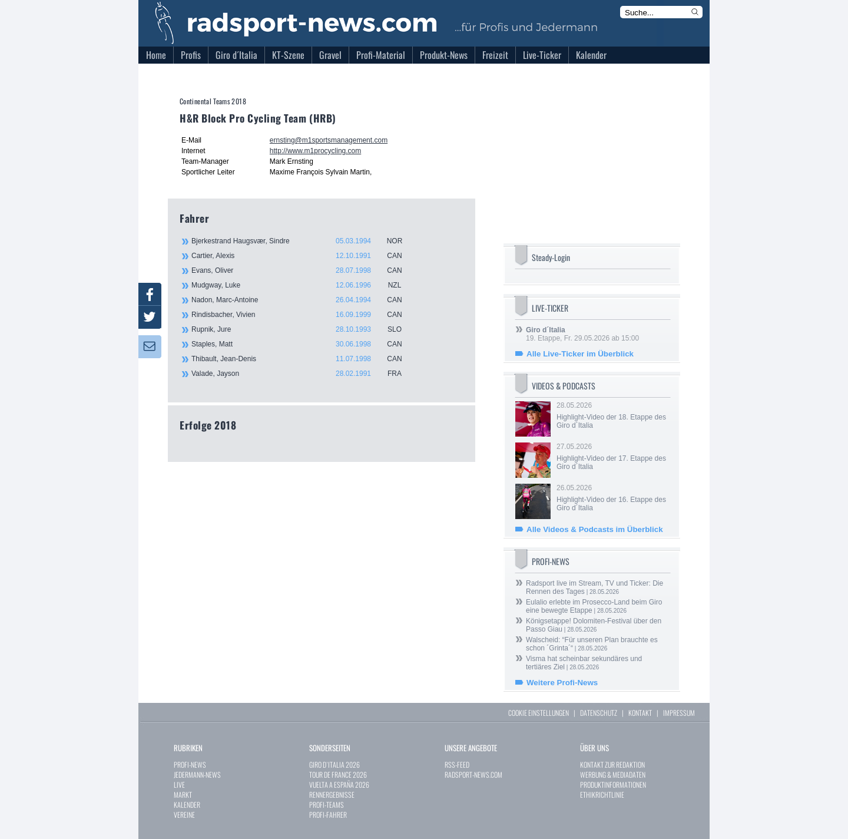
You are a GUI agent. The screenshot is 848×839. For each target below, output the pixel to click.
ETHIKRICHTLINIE (602, 795)
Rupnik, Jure (303, 329)
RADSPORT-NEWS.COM (473, 774)
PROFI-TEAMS (326, 805)
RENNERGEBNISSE (332, 795)
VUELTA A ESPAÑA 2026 (339, 784)
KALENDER (187, 805)
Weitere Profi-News (562, 682)
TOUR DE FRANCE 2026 (338, 774)
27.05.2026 (612, 456)
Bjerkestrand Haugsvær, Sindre (303, 241)
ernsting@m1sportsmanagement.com (328, 140)
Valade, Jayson (303, 373)
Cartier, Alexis (303, 256)
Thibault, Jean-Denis (303, 359)
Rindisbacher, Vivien (303, 315)
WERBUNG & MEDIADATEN (612, 774)
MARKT (183, 795)
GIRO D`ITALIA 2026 (334, 764)
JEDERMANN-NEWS (197, 774)
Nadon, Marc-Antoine (303, 300)
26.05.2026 (612, 498)
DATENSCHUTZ (598, 713)
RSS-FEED (457, 764)
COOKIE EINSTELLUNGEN (538, 713)
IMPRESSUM (679, 713)
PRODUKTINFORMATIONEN (613, 784)
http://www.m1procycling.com (315, 151)
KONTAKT (640, 713)
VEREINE (184, 815)
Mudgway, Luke (303, 285)
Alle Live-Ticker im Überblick (580, 353)
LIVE (179, 784)
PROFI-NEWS (190, 764)
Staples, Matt (303, 344)
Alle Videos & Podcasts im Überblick (594, 529)
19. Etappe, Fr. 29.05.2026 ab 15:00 (582, 334)
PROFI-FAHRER (328, 815)
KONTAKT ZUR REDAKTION (612, 764)
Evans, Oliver (303, 270)
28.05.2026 (612, 415)
